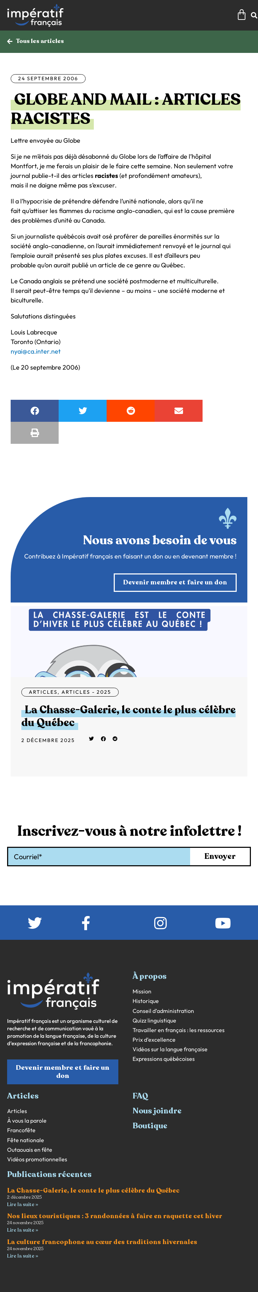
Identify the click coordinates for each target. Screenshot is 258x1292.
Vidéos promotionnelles (37, 1159)
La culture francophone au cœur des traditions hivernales (102, 1242)
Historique (146, 1001)
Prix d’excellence (154, 1039)
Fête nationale (25, 1140)
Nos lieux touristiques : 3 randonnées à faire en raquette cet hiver (114, 1216)
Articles (43, 692)
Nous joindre (157, 1111)
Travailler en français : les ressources (179, 1030)
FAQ (140, 1096)
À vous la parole (27, 1120)
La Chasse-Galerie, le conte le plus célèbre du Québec (128, 716)
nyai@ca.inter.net (36, 351)
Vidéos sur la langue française (170, 1049)
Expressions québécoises (164, 1059)
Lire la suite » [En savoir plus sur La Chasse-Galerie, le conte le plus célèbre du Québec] (22, 1204)
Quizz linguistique (154, 1020)
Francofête (21, 1130)
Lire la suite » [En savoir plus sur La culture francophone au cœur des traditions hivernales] (22, 1256)
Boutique (150, 1126)
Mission (142, 991)
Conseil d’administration (163, 1011)
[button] (35, 411)
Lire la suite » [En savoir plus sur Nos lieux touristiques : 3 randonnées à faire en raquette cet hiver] (22, 1230)
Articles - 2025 (86, 692)
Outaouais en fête (29, 1149)
